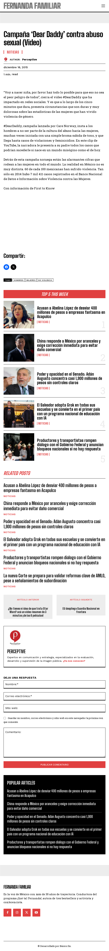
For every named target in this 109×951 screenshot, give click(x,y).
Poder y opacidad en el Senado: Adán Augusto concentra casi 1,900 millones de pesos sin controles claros (69, 378)
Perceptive (29, 59)
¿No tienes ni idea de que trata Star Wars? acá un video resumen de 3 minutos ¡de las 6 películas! (28, 612)
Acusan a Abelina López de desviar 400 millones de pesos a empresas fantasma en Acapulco (71, 312)
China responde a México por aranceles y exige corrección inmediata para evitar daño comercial (68, 345)
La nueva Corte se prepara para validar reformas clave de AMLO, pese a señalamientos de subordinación (54, 578)
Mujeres (31, 280)
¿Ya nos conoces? (74, 660)
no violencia (45, 280)
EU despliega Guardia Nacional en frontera (81, 610)
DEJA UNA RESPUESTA (20, 677)
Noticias (43, 322)
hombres (19, 280)
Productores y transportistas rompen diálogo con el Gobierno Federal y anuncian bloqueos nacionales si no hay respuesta (70, 444)
